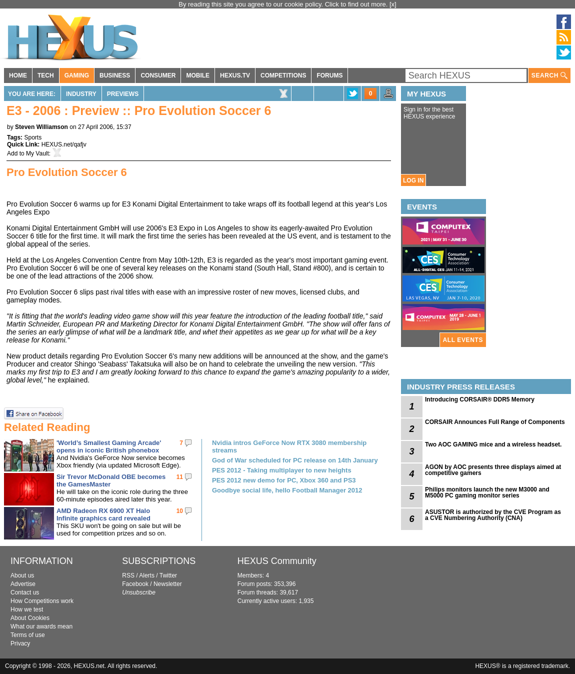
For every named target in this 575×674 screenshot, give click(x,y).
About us (22, 575)
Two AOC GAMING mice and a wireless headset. (493, 445)
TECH (46, 75)
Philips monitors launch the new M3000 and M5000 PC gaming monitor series (487, 492)
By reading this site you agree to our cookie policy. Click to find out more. (284, 4)
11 (179, 477)
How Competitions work (42, 601)
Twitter (168, 575)
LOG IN (413, 180)
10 (179, 511)
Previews (122, 94)
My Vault (37, 153)
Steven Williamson (41, 127)
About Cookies (30, 618)
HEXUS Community (277, 561)
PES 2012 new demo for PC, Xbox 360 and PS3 (284, 480)
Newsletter (168, 584)
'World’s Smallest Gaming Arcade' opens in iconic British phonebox (108, 446)
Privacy (20, 643)
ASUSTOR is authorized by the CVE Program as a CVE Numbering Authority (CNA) (493, 515)
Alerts (146, 575)
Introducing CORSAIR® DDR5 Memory (479, 399)
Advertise (23, 584)
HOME (18, 75)
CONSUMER (158, 75)
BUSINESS (115, 75)
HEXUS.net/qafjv (64, 144)
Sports (33, 137)
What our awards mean (41, 626)
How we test (26, 609)
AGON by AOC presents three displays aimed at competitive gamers (493, 470)
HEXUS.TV (235, 75)
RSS (128, 575)
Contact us (24, 592)
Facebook (135, 584)
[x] (393, 4)
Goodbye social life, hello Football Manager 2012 (287, 490)
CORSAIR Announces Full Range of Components (495, 422)
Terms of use (27, 635)
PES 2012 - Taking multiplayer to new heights (282, 470)
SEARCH (550, 76)
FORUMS (329, 75)
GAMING (76, 75)
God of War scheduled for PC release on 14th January (295, 460)
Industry (81, 94)
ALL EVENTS (463, 340)
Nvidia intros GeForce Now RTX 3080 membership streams (289, 446)
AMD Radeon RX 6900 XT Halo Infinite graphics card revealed (103, 514)
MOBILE (198, 75)
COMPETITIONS (283, 75)
